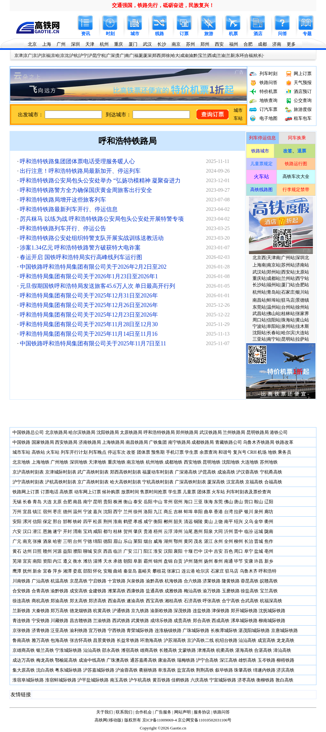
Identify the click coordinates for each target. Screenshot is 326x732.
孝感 (137, 521)
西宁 (117, 511)
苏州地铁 (269, 462)
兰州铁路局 (234, 432)
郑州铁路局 (187, 432)
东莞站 (259, 307)
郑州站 (273, 272)
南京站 (273, 265)
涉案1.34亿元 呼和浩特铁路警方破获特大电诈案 (80, 247)
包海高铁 (59, 640)
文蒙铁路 (187, 650)
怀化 (97, 571)
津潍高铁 (206, 650)
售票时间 (149, 491)
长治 (248, 541)
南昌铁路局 (137, 442)
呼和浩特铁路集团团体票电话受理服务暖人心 (77, 161)
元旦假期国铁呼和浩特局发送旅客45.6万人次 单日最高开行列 (97, 286)
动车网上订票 (87, 491)
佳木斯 (302, 326)
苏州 (190, 44)
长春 (27, 501)
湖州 (168, 541)
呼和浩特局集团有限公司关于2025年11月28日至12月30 (89, 324)
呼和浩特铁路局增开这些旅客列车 (63, 199)
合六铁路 (193, 581)
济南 (276, 44)
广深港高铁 (186, 472)
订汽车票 (268, 109)
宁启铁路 (97, 581)
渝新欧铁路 (161, 610)
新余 (37, 571)
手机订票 (175, 452)
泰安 (137, 501)
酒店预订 (303, 91)
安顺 (107, 571)
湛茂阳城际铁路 (254, 630)
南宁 (87, 501)
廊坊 (268, 511)
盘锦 (168, 561)
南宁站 (273, 339)
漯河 (27, 521)
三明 (67, 541)
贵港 (148, 531)
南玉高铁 (119, 680)
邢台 (57, 521)
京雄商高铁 (23, 650)
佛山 (228, 501)
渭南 (77, 531)
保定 (47, 521)
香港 (218, 511)
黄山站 (302, 320)
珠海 (208, 501)
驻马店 (288, 300)
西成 (212, 55)
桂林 (117, 531)
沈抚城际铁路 (272, 610)
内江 (57, 561)
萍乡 (57, 571)
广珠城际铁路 (195, 630)
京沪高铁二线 (200, 640)
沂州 (228, 531)
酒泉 (47, 541)
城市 (134, 33)
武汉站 (259, 272)
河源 (57, 551)
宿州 (178, 501)
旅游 (208, 33)
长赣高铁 (168, 650)
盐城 (258, 551)
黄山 (208, 521)
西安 (219, 44)
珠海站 (288, 320)
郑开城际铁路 (244, 610)
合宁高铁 (231, 600)
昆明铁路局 (257, 432)
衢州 (268, 521)
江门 (137, 551)
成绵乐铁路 (161, 620)
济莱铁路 (212, 581)
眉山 (117, 541)
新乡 (268, 561)
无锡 (16, 501)
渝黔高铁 (155, 581)
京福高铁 (254, 482)
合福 (248, 55)
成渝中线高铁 (92, 660)
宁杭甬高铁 (271, 472)
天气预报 (303, 82)
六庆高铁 (199, 680)
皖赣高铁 (269, 581)
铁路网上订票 (25, 491)
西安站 (288, 272)
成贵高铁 (182, 620)
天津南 (273, 257)
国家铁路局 (43, 442)
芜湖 (16, 561)
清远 (188, 521)
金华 (258, 521)
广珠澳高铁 (117, 660)
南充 (27, 541)
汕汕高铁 (247, 640)
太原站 (302, 272)
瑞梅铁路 (186, 660)
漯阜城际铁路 (244, 620)
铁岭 (77, 521)
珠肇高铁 (243, 670)
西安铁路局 (66, 442)
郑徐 (166, 55)
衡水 (77, 561)
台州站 (288, 307)
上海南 (259, 265)
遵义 (67, 561)
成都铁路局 (202, 442)
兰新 (230, 55)
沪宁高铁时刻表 (28, 482)
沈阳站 (259, 332)
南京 (176, 44)
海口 (188, 501)
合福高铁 (273, 482)
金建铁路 (97, 591)
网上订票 (303, 73)
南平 (228, 521)
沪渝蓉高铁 (126, 670)
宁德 (87, 541)
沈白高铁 (45, 670)
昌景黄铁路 (104, 640)
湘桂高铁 (173, 600)
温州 (77, 511)
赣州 (47, 551)
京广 (28, 55)
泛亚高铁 (59, 630)
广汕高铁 (41, 581)
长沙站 (259, 284)
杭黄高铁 (102, 610)
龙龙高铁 (285, 640)
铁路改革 (284, 442)
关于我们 (104, 712)
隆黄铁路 (231, 581)
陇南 (268, 531)
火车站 (52, 452)
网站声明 (182, 712)
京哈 (55, 55)
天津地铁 (97, 462)
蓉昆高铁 (250, 581)
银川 (248, 511)
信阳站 (273, 320)
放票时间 (130, 491)
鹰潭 (16, 571)
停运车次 (117, 452)
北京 (32, 44)
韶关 (178, 521)
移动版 (115, 720)
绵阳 (97, 541)
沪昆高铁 (207, 472)
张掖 (37, 541)
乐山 (127, 541)
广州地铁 (59, 462)
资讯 (85, 33)
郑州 (204, 44)
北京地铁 (21, 462)
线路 (159, 33)
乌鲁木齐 (249, 571)
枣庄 (57, 511)
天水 (107, 561)
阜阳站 (273, 326)
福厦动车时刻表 (158, 472)
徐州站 (302, 307)
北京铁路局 (56, 432)
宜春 (47, 571)
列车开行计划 (74, 452)
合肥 (248, 44)
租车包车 (303, 118)
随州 (198, 561)
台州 (77, 541)
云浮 (168, 531)
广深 (110, 55)
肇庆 (137, 531)
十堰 (188, 551)
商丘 (168, 511)
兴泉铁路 (135, 581)
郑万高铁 (59, 610)
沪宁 (83, 55)
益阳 (67, 551)
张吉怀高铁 (81, 640)
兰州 (127, 511)
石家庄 (288, 292)
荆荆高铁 (205, 670)
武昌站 (259, 313)
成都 (262, 44)
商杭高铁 (41, 600)
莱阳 (137, 541)
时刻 (110, 33)
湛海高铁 (244, 650)
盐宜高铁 (186, 670)
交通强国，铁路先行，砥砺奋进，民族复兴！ (163, 5)
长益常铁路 (128, 640)
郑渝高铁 (59, 600)
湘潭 (67, 571)
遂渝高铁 (135, 600)
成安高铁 (79, 591)
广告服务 (163, 712)
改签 (131, 452)
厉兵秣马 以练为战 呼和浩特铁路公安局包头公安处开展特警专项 (102, 219)
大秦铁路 (41, 610)
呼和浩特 (267, 571)
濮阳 (77, 551)
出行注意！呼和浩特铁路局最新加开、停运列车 (80, 171)
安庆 (97, 551)
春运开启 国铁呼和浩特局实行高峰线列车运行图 (81, 257)
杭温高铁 (59, 581)
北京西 (259, 257)
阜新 (137, 561)
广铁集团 (158, 442)
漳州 (178, 531)
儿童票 (189, 491)
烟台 (148, 541)
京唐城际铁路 (284, 630)
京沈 (64, 55)
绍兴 (238, 521)
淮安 (157, 551)
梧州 (157, 531)
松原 (97, 521)
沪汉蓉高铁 (247, 472)
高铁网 (101, 720)
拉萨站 (302, 339)
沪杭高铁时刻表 (60, 482)
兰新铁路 (21, 610)
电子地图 (268, 118)
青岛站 (273, 292)
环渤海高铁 (151, 640)
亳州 (268, 551)
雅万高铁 (41, 640)
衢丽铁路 (148, 670)
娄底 (77, 571)
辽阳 (268, 501)
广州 (61, 44)
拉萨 (238, 511)
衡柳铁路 (265, 680)
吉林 (178, 511)
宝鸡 (87, 531)
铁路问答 (268, 82)
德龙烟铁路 (81, 610)
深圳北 (302, 257)
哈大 (175, 55)
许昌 (258, 561)
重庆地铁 (117, 462)
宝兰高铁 (269, 591)
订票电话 (49, 491)
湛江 (208, 541)
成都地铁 (173, 462)
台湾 (228, 511)
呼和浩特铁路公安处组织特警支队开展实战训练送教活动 (92, 238)
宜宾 (27, 561)
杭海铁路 (173, 581)
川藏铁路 (59, 620)
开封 (67, 531)
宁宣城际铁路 (222, 680)
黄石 (16, 551)
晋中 (238, 531)
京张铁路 (21, 630)
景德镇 (302, 300)
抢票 (162, 491)
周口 (238, 551)
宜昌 (27, 511)
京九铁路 (140, 610)
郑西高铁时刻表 (125, 472)
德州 (67, 511)
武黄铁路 (140, 620)
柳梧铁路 (285, 660)
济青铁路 (41, 630)
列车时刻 (268, 73)
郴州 (168, 521)
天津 (89, 44)
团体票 (143, 452)
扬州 (208, 561)
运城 (258, 531)
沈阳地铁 (231, 462)
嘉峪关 (144, 571)
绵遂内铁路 (264, 670)
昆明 (97, 501)
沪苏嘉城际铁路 (98, 670)
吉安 (218, 551)
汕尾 (188, 531)
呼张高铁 (212, 600)
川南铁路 (21, 581)
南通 (228, 561)
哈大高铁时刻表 (125, 482)
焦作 (268, 541)
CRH (252, 452)
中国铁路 (21, 442)
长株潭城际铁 (224, 630)
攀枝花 (159, 571)
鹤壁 (127, 521)
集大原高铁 (23, 670)
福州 (233, 44)
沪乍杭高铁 (140, 680)
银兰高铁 (45, 650)
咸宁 (148, 521)
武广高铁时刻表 (93, 472)
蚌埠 (188, 511)
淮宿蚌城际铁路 (60, 680)
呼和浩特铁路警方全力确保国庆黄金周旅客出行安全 (86, 190)
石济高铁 (193, 600)
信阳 (37, 521)
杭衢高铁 (225, 650)
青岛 (37, 501)
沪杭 (74, 55)
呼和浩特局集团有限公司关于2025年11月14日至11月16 (89, 334)
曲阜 (208, 511)
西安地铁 (193, 462)
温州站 (273, 307)
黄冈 (188, 541)
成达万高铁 (23, 660)
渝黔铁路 (59, 591)
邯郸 (67, 521)
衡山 (127, 501)
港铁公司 (279, 432)
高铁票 (66, 491)
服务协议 (202, 712)
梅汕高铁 (193, 591)
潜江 (37, 531)
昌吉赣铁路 (81, 620)
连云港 (188, 571)
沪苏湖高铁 (175, 640)
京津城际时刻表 (60, 472)
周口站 (259, 320)
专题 (307, 33)
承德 (117, 561)
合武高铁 (250, 600)
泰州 (218, 561)
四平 (87, 521)
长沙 (161, 44)
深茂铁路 (182, 610)
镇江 (37, 511)
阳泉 (208, 531)
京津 (18, 55)
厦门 (132, 44)
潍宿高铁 (130, 650)
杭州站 (259, 292)
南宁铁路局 (179, 442)
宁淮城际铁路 (68, 650)
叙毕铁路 (224, 670)
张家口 (173, 571)
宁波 (87, 511)
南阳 (37, 561)
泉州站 (288, 326)
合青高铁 (41, 591)
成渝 (184, 55)
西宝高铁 (155, 600)
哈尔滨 (288, 332)
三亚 (198, 501)
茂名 (198, 541)
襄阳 (178, 551)
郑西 (156, 55)
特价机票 (268, 91)
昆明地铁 (212, 462)
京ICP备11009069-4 (159, 720)
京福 (46, 55)
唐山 (238, 501)
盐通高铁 (155, 591)
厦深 (147, 55)
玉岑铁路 (267, 660)
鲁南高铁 (21, 640)
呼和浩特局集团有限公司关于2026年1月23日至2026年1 (89, 276)
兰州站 (288, 278)
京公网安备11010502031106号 (204, 720)
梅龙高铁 (45, 660)
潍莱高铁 (117, 591)
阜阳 (198, 511)
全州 (228, 541)
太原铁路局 (131, 432)
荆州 (107, 521)
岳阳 (148, 501)
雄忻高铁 (247, 660)
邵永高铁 (111, 650)
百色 (228, 551)
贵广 (120, 55)
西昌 (107, 551)
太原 (57, 501)
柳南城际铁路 (272, 620)
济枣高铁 (246, 680)
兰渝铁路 (102, 620)
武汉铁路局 (210, 432)
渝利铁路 (79, 630)
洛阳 (148, 511)
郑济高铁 (97, 600)
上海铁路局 (113, 442)
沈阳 (107, 511)
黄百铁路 (161, 680)
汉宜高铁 (235, 482)
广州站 (288, 257)
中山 (157, 501)
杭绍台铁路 (226, 640)
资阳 (47, 561)
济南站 (302, 265)
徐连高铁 (21, 600)
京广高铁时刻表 (93, 482)
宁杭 (101, 55)
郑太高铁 (79, 600)
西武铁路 (121, 620)
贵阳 (107, 501)
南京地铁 (135, 462)
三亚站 (259, 339)
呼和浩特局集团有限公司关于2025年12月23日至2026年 (89, 315)
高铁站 (38, 452)
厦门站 (288, 284)
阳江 (148, 551)
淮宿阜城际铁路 (28, 680)
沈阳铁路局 (108, 432)
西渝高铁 (117, 600)
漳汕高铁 (282, 650)
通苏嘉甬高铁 (143, 660)
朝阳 (127, 561)
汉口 (27, 531)
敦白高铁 (284, 680)
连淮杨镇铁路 (168, 630)
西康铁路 (135, 591)
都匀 (107, 531)
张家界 (302, 313)
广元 (16, 541)
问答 (282, 33)
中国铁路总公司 (28, 432)
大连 (47, 501)
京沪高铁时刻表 (28, 472)
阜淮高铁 (167, 670)
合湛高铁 (263, 650)
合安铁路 (21, 591)
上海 (46, 44)
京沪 (37, 55)
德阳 (107, 541)
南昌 (77, 501)
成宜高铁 (267, 640)
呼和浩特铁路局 (127, 141)
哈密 (57, 541)
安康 (248, 561)
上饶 (218, 521)
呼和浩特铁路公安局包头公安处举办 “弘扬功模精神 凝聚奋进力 (100, 180)
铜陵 (198, 521)
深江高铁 (228, 660)
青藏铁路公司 (228, 442)
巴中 (198, 551)
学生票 (191, 452)
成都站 (273, 278)
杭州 (104, 44)
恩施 (47, 531)
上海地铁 (41, 462)
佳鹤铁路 (180, 680)
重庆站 (259, 278)
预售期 (158, 452)
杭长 (258, 55)
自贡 (178, 561)
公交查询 (303, 100)
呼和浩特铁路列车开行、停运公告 (63, 228)
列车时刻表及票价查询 (248, 491)
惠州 (198, 531)
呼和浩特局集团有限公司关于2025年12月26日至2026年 (89, 305)
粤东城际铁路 (68, 670)
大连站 (302, 332)
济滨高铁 (285, 670)
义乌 (248, 521)
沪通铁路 (121, 610)
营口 (248, 501)
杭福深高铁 (271, 600)
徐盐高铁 (250, 591)
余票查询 (208, 452)
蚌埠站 (273, 300)
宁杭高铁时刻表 (158, 482)
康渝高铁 (167, 660)
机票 (233, 33)
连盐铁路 (202, 610)
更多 (291, 44)
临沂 (117, 551)
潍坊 (87, 561)
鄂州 (178, 541)
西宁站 (302, 278)
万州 (16, 511)
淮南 (117, 521)
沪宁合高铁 (207, 660)
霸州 (148, 561)
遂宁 (57, 531)
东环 (240, 55)
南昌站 (259, 300)
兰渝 (221, 55)
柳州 (238, 541)
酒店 (257, 33)
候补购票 (111, 491)
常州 (168, 501)
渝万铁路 (212, 591)
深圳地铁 (79, 462)
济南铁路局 (90, 442)
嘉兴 (97, 511)
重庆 (118, 44)
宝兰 (202, 55)
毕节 (238, 561)
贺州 (127, 531)
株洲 (117, 501)
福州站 (273, 284)
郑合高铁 (202, 620)
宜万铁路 (97, 630)
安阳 (16, 521)
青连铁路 (21, 620)
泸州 (188, 561)
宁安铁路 (41, 620)
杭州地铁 (155, 462)
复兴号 (239, 452)
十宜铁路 (117, 581)
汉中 (208, 551)
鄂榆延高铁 (66, 660)
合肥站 (302, 284)
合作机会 (143, 712)
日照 (37, 551)
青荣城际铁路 (140, 630)
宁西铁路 (117, 630)
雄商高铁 (149, 650)
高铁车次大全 (296, 176)
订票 (184, 33)
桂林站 (288, 313)
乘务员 (284, 452)
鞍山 (258, 501)
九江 (158, 511)
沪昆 (92, 55)
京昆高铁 (79, 581)
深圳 (75, 44)
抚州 (27, 571)
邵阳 (87, 571)
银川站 (302, 292)
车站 (238, 118)
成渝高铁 (226, 472)
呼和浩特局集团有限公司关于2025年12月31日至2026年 (89, 295)
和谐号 (225, 452)
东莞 (218, 501)
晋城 (258, 541)
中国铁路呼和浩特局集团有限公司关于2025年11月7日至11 (93, 343)
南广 (129, 55)
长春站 (273, 332)
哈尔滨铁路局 (81, 432)
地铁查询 (268, 100)
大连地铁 (250, 462)
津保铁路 (220, 610)
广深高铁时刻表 (190, 482)
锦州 (157, 561)
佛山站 (273, 313)
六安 (16, 531)
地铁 (272, 452)
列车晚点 (97, 452)
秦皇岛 (130, 571)
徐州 (137, 511)
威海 (157, 541)
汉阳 (168, 551)
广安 (127, 551)
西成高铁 (220, 620)
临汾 (248, 531)
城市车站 (21, 452)
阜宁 (248, 551)
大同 (218, 531)
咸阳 (97, 531)
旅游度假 (303, 109)
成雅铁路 (173, 591)
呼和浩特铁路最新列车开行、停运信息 (69, 209)
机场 (262, 452)
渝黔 (193, 55)
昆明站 (288, 339)
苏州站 (288, 265)
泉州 (258, 511)
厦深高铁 (216, 482)
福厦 (138, 55)
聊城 (87, 551)
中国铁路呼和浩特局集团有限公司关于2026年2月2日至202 (93, 267)
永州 (218, 541)
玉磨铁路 (231, 591)
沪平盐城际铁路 (93, 680)
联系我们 (124, 712)
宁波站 (259, 326)
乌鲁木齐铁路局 (258, 442)
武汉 (147, 44)
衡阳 (157, 521)
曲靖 (117, 571)
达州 (27, 551)
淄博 (97, 561)
